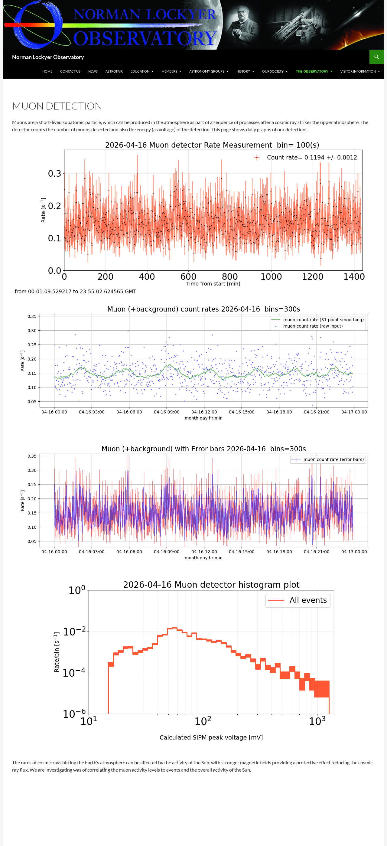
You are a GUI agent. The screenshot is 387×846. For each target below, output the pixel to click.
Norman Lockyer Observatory (48, 57)
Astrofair (114, 71)
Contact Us (70, 71)
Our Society (273, 71)
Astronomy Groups (206, 71)
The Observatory (312, 71)
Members (169, 71)
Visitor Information (358, 71)
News (93, 71)
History (243, 71)
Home (47, 71)
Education (140, 71)
